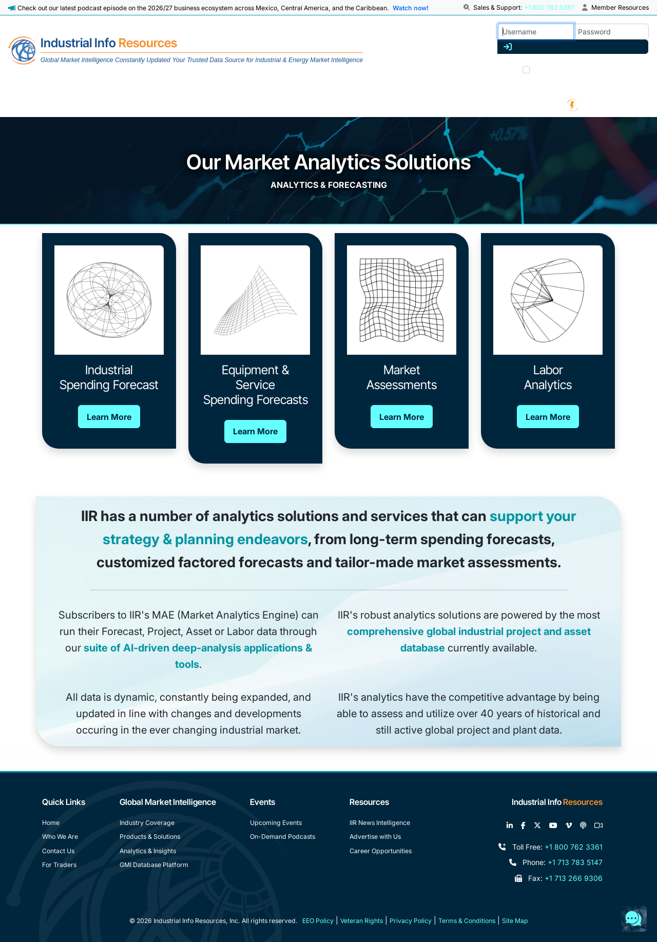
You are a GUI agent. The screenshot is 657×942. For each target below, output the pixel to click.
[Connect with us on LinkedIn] (510, 825)
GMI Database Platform (154, 865)
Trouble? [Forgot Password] (603, 68)
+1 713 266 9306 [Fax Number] (574, 878)
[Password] (611, 32)
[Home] (185, 51)
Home (51, 822)
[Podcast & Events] (488, 105)
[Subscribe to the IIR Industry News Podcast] (583, 825)
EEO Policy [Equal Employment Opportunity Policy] (318, 921)
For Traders (59, 865)
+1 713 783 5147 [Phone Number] (575, 862)
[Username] (536, 32)
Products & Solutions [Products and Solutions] (150, 836)
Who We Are (60, 836)
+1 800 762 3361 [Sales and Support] (549, 7)
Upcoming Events (276, 822)
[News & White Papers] (378, 105)
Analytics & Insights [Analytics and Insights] (148, 851)
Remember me (557, 70)
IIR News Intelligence (380, 822)
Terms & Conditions (466, 921)
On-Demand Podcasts (282, 836)
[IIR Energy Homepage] (581, 105)
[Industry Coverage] (158, 105)
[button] (467, 8)
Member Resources (615, 7)
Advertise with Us (375, 836)
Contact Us (58, 851)
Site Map (515, 921)
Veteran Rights (361, 921)
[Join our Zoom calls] (598, 825)
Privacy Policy (411, 921)
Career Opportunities (381, 851)
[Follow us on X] (537, 825)
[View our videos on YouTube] (553, 825)
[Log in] (572, 47)
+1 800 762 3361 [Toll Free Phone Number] (574, 846)
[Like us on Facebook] (523, 825)
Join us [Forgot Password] (634, 68)
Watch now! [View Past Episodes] (411, 8)
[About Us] (71, 105)
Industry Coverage (147, 822)
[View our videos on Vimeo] (569, 825)
